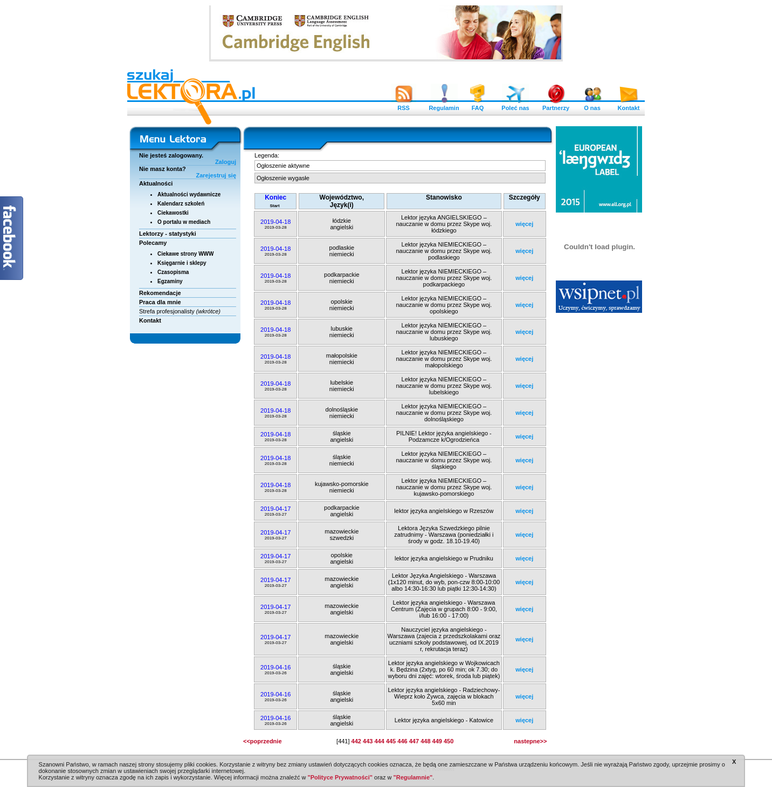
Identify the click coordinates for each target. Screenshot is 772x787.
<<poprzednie (262, 741)
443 (368, 741)
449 (437, 741)
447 (414, 741)
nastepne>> (530, 741)
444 (379, 741)
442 (356, 741)
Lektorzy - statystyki (167, 233)
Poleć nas (515, 105)
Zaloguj (225, 162)
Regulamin (444, 105)
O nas (592, 105)
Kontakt (628, 105)
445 (391, 741)
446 (402, 741)
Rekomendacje (160, 293)
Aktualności (156, 183)
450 (448, 741)
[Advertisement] (599, 483)
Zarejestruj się (216, 175)
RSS (403, 105)
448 (425, 741)
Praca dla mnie (160, 302)
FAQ (477, 105)
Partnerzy (555, 105)
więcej (524, 224)
